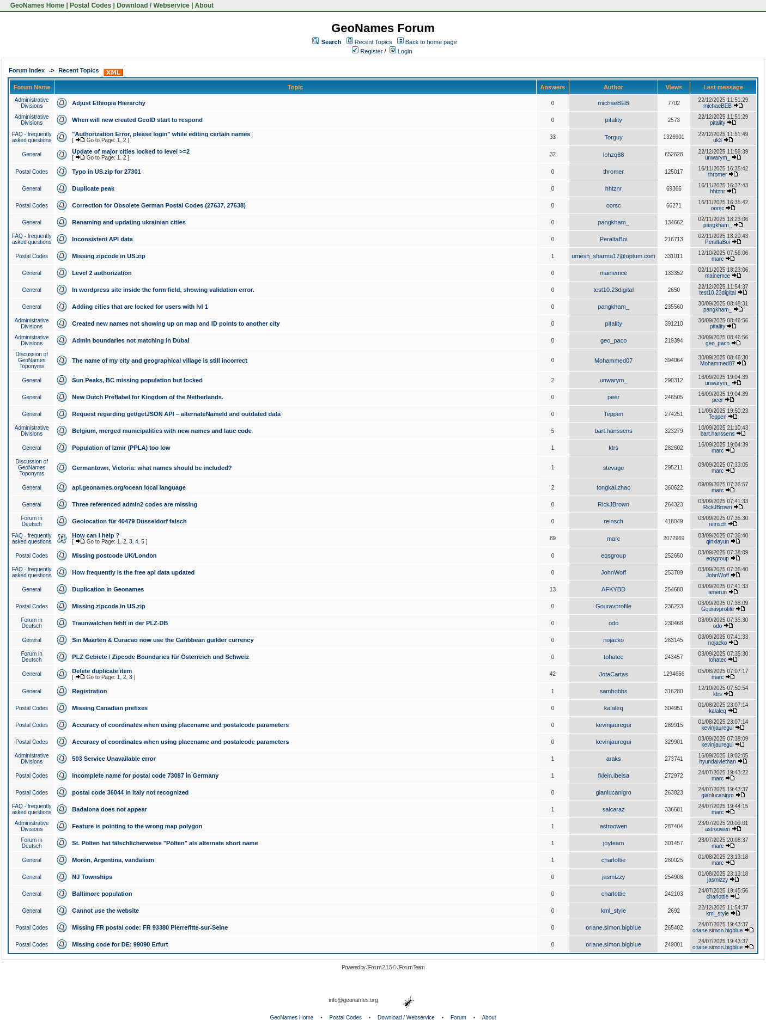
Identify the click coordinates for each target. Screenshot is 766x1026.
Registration (89, 691)
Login (401, 51)
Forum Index (27, 70)
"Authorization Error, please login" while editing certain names (161, 134)
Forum (458, 1018)
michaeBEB (613, 103)
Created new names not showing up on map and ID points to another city (175, 323)
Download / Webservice (153, 5)
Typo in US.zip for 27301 (106, 171)
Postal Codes (90, 5)
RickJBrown (613, 504)
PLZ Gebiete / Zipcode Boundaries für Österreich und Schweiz (160, 657)
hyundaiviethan (717, 762)
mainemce (614, 273)
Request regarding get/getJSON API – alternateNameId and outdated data (176, 414)
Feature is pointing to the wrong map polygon (137, 826)
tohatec (613, 657)
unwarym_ (717, 158)
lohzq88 (613, 154)
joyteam (613, 843)
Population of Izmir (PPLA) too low (121, 447)
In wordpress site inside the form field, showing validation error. (163, 289)
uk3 (717, 140)
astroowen (614, 826)
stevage (613, 468)
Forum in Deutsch (31, 521)
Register (367, 51)
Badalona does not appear (109, 809)
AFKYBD (613, 589)
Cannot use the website (105, 910)
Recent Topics (373, 42)
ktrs (613, 447)
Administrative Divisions (32, 103)
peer (613, 397)
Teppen (613, 414)
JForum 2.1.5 (379, 967)
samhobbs (614, 691)
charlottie (613, 860)
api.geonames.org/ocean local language (128, 487)
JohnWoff (613, 572)
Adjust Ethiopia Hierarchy (108, 103)
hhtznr (613, 188)
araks (613, 758)
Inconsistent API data (102, 239)
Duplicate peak (93, 188)
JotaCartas (613, 674)
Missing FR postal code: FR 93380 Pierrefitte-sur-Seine (150, 927)
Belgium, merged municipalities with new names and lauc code (161, 431)
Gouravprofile (613, 606)
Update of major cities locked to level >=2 (131, 151)
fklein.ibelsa (613, 775)
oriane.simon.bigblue (613, 927)
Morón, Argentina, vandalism (113, 860)
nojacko (613, 640)
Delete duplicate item (102, 671)
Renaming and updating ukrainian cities (128, 222)
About (204, 5)
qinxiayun (717, 542)
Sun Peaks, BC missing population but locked (137, 380)
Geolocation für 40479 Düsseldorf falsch (129, 521)
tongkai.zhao (613, 487)
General (31, 154)
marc (718, 259)
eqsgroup (613, 555)
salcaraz (614, 809)
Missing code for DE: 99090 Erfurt (120, 944)
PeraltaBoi (614, 239)
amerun (717, 592)
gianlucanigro (613, 792)
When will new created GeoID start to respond (137, 120)
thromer (613, 171)
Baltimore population (102, 893)
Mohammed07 (613, 360)
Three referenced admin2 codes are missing (134, 504)
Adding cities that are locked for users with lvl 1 (140, 306)
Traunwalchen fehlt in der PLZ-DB (120, 623)
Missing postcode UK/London (114, 555)
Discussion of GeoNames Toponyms (31, 360)
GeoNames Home (36, 5)
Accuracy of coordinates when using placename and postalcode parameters (180, 725)
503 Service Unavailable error (113, 758)
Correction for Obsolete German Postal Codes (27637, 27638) (159, 205)
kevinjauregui (613, 725)
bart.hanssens (614, 431)
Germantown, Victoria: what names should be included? (152, 468)
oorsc (613, 205)
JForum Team (410, 967)
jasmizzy (613, 877)
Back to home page (431, 42)
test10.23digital (613, 289)
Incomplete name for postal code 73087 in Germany (145, 775)
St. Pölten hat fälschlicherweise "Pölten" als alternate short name (165, 843)
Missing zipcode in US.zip (108, 256)
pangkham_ (613, 222)
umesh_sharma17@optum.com (613, 256)
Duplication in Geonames (108, 589)
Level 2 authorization (101, 273)
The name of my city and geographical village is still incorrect (159, 360)
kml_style (613, 910)
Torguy (614, 137)
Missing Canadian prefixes (110, 708)
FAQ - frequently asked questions (32, 137)
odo (613, 623)
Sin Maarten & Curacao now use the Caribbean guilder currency (162, 640)
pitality (613, 120)
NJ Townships (92, 877)
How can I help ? (95, 535)
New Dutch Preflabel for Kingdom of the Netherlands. (147, 397)
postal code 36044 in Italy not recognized (130, 792)
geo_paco (613, 340)
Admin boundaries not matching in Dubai (130, 340)
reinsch (613, 521)
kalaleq (613, 708)
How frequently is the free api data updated (133, 572)
